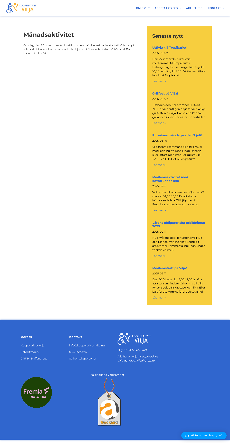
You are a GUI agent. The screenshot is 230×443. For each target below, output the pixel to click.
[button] (204, 435)
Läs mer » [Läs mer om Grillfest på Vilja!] (159, 123)
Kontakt (216, 8)
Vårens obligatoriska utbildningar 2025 (178, 224)
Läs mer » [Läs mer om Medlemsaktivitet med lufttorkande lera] (159, 210)
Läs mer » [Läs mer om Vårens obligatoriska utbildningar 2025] (159, 255)
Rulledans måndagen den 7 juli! (177, 135)
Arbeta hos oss (168, 8)
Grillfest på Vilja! (165, 93)
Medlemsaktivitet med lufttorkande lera (170, 179)
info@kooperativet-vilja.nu (87, 345)
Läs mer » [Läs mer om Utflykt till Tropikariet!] (159, 81)
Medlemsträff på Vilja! (169, 268)
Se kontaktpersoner (82, 358)
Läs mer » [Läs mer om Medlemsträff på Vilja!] (159, 297)
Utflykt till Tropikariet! (169, 47)
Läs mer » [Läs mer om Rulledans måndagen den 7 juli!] (159, 165)
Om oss (143, 8)
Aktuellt (194, 8)
